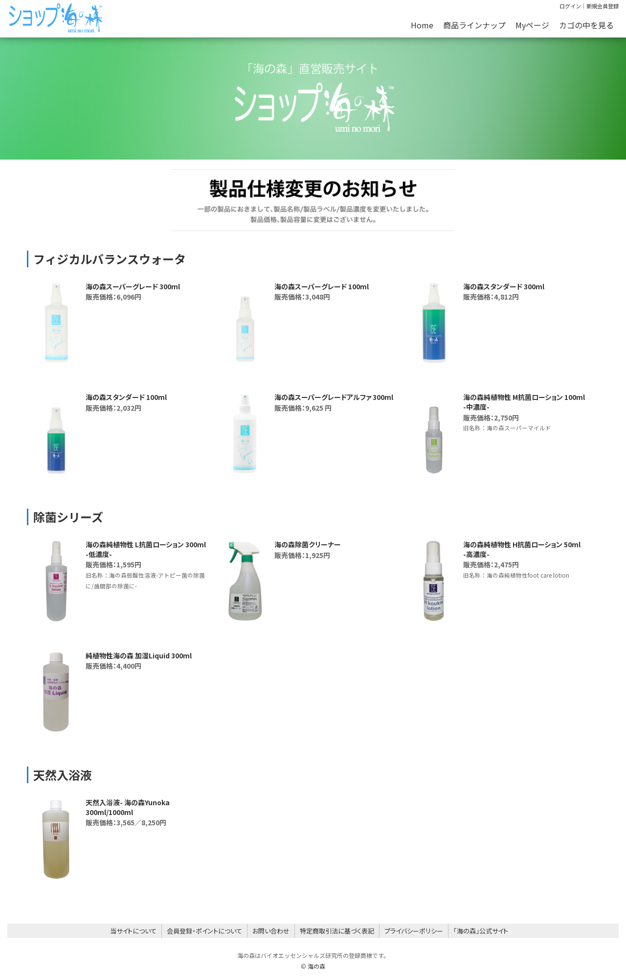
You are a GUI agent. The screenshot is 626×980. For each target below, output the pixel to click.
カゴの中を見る (586, 25)
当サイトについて (133, 930)
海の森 (316, 966)
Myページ (532, 25)
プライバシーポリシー (413, 930)
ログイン (570, 6)
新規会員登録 (602, 6)
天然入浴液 (62, 774)
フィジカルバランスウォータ (109, 258)
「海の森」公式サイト (480, 930)
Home (422, 25)
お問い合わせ (271, 930)
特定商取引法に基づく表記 (337, 930)
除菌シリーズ (68, 516)
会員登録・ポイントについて (204, 930)
